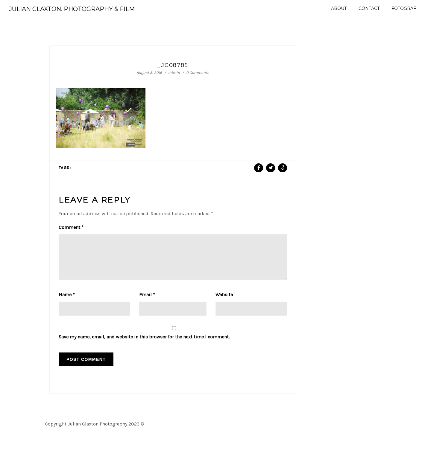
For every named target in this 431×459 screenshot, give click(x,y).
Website (224, 302)
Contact (369, 8)
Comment (71, 227)
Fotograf (403, 8)
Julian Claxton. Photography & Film (72, 9)
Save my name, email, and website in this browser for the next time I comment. (144, 344)
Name (67, 302)
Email (147, 302)
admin (174, 72)
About (339, 8)
